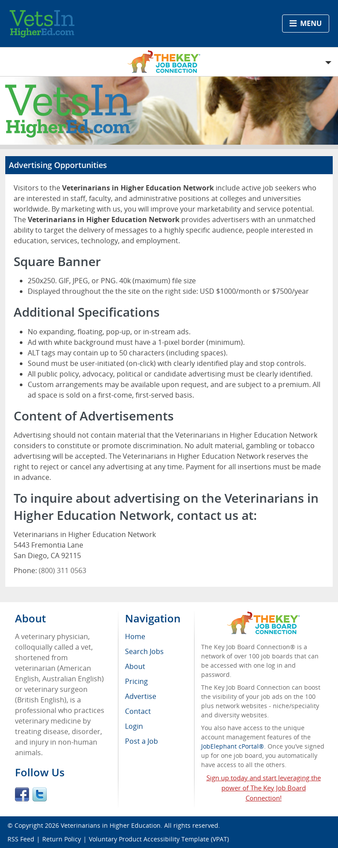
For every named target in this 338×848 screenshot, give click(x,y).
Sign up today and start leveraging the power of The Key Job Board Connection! (263, 787)
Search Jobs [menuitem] (144, 651)
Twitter (40, 794)
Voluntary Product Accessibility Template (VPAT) (159, 839)
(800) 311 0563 (62, 570)
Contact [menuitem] (138, 711)
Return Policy (61, 839)
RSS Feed (20, 839)
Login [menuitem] (134, 726)
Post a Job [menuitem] (141, 741)
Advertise (140, 696)
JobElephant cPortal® (232, 746)
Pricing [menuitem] (136, 681)
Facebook (22, 794)
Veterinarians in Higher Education (111, 825)
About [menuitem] (135, 666)
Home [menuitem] (135, 636)
